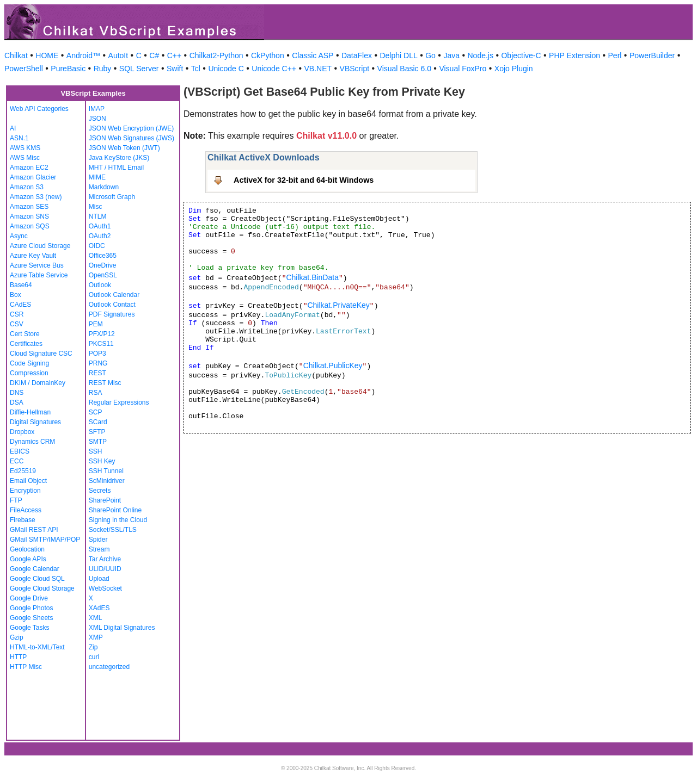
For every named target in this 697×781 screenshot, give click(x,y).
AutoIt (118, 55)
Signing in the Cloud (118, 520)
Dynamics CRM (32, 441)
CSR (16, 314)
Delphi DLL (398, 55)
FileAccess (25, 510)
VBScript (354, 68)
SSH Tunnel (106, 471)
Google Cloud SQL (37, 578)
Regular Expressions (119, 402)
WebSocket (105, 588)
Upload (99, 578)
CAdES (20, 304)
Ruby (103, 68)
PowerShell (23, 68)
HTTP (18, 657)
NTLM (98, 216)
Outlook (100, 285)
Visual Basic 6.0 (404, 68)
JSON (97, 118)
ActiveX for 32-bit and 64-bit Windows (304, 180)
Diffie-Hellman (30, 412)
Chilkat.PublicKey (333, 365)
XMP (96, 637)
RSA (95, 392)
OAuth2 (100, 236)
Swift (175, 68)
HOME (46, 55)
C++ (174, 55)
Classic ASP (312, 55)
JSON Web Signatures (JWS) (131, 138)
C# (154, 55)
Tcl (195, 68)
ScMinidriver (107, 481)
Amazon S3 (27, 187)
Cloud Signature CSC (41, 353)
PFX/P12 (102, 334)
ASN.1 (19, 138)
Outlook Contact (112, 304)
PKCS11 (101, 344)
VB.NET (318, 68)
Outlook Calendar (114, 295)
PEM (96, 324)
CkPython (267, 55)
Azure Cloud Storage (40, 246)
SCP (95, 412)
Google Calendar (34, 569)
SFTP (97, 432)
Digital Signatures (35, 422)
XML (95, 618)
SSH (95, 451)
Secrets (100, 490)
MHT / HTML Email (116, 167)
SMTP (98, 441)
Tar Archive (105, 559)
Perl (615, 55)
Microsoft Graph (112, 197)
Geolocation (27, 549)
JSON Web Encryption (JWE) (131, 128)
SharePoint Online (115, 510)
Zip (93, 647)
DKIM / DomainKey (37, 383)
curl (94, 657)
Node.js (480, 55)
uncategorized (109, 667)
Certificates (26, 344)
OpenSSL (103, 275)
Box (15, 295)
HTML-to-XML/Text (37, 647)
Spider (98, 539)
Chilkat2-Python (216, 55)
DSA (16, 402)
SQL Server (139, 68)
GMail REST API (34, 530)
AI (13, 128)
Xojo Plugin (513, 68)
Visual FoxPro (462, 68)
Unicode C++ (274, 68)
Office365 (103, 255)
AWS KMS (25, 148)
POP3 (97, 353)
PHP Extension (574, 55)
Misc (95, 206)
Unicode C (225, 68)
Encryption (25, 490)
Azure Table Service (39, 275)
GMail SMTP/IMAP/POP (45, 539)
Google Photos (31, 608)
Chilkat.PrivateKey (338, 305)
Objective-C (521, 55)
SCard (98, 422)
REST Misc (105, 383)
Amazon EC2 (29, 167)
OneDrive (103, 265)
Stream (99, 549)
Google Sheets (31, 618)
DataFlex (356, 55)
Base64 (21, 285)
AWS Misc (25, 158)
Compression (29, 373)
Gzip (16, 637)
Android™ (83, 55)
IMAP (97, 109)
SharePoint (105, 500)
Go (430, 55)
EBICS (19, 451)
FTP (16, 500)
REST (97, 373)
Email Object (28, 481)
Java (451, 55)
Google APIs (28, 559)
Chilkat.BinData (312, 277)
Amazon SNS (29, 216)
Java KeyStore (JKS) (119, 158)
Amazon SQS (30, 226)
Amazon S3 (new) (36, 197)
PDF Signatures (112, 314)
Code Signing (29, 363)
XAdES (99, 608)
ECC (16, 461)
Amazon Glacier (33, 177)
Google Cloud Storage (42, 588)
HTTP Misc (26, 667)
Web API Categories (39, 109)
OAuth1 (100, 226)
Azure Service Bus (37, 265)
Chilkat (16, 55)
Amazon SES (29, 206)
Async (19, 236)
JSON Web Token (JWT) (124, 148)
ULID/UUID (105, 569)
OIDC (97, 246)
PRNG (98, 363)
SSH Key (102, 461)
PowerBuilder (652, 55)
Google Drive (29, 598)
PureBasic (68, 68)
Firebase (22, 520)
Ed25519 (23, 471)
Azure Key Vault (33, 255)
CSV (16, 324)
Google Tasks (30, 627)
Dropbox (22, 432)
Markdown (104, 187)
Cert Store (25, 334)
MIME (97, 177)
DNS (16, 392)
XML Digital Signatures (122, 627)
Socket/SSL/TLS (113, 530)
